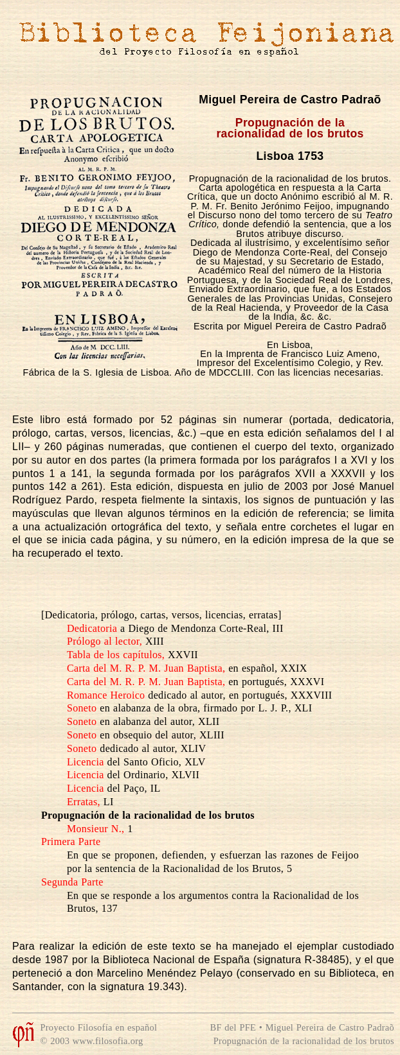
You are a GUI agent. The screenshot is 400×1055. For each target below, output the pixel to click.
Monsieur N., (95, 828)
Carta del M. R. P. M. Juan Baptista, (146, 668)
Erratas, (83, 801)
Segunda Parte (72, 881)
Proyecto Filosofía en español (98, 1027)
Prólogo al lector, (104, 641)
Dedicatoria (92, 628)
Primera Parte (70, 841)
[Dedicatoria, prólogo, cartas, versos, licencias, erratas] (161, 614)
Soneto (81, 707)
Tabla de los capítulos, (116, 654)
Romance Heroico (106, 695)
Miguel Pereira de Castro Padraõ (290, 99)
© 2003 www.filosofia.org (91, 1041)
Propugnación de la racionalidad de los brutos (304, 1041)
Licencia (85, 761)
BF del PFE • (238, 1027)
